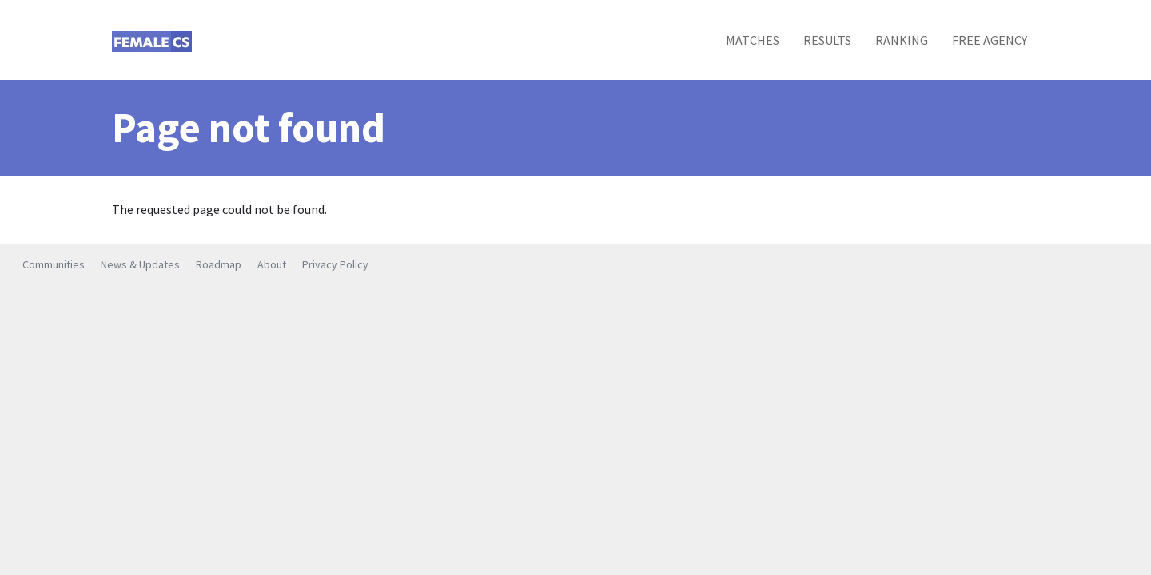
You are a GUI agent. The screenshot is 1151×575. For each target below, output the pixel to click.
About (271, 264)
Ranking (901, 40)
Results (827, 40)
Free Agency (989, 40)
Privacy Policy (335, 264)
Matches (752, 40)
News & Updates (140, 264)
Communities (53, 264)
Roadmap (218, 264)
